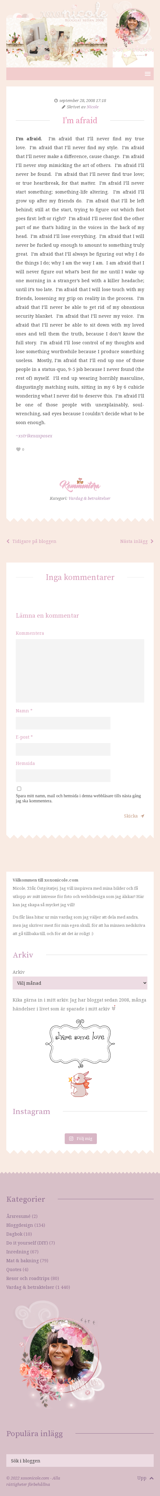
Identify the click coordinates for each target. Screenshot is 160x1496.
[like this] (18, 449)
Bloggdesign (19, 1225)
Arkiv (19, 972)
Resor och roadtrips (28, 1278)
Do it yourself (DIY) (27, 1243)
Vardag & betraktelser (89, 498)
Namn (24, 711)
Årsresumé (18, 1216)
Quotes (13, 1269)
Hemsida (25, 763)
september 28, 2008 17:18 (82, 100)
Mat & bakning (22, 1260)
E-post (24, 737)
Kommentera (30, 633)
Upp (145, 1478)
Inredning (17, 1252)
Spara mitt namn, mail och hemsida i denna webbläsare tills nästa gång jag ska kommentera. (78, 798)
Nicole (92, 107)
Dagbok (14, 1234)
